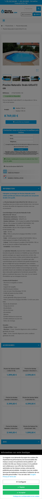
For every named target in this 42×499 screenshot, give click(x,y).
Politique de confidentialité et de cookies (26, 496)
